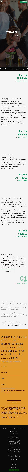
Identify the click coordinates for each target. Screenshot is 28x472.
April (4, 69)
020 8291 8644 (14, 431)
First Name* (4, 366)
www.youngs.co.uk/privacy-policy (7, 413)
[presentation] (14, 397)
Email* (2, 378)
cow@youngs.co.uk (14, 433)
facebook (14, 462)
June (18, 69)
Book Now (7, 271)
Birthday (3, 384)
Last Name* (4, 372)
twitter (14, 464)
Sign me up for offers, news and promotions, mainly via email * (14, 391)
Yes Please (14, 402)
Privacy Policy (14, 467)
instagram (14, 459)
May (11, 69)
